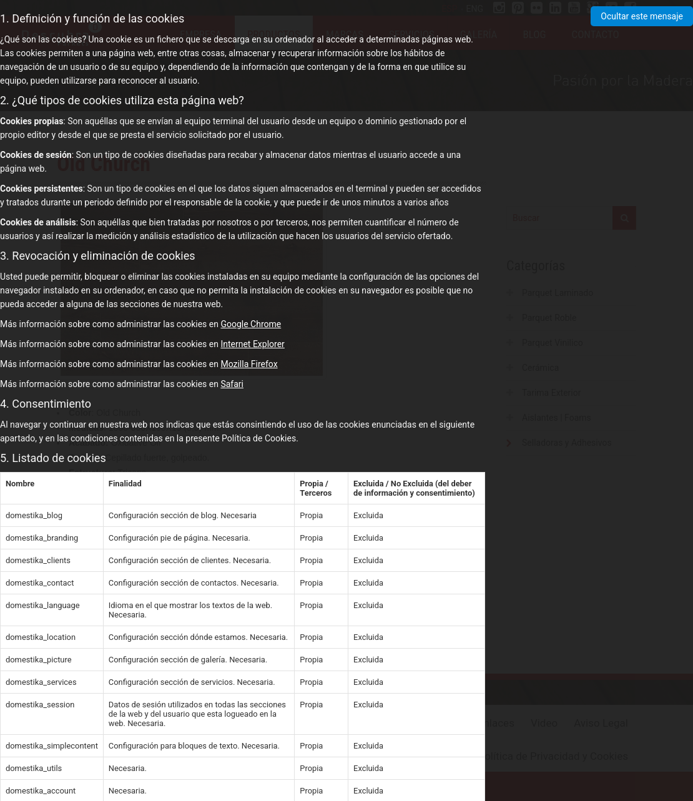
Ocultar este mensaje (642, 16)
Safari (231, 384)
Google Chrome (250, 324)
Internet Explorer (252, 344)
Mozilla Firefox (248, 364)
